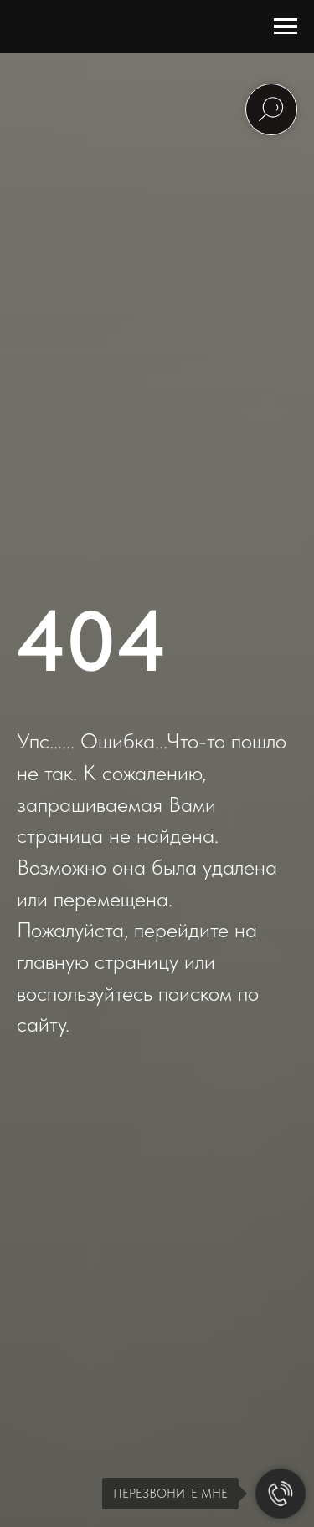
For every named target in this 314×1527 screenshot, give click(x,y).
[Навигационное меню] (285, 26)
